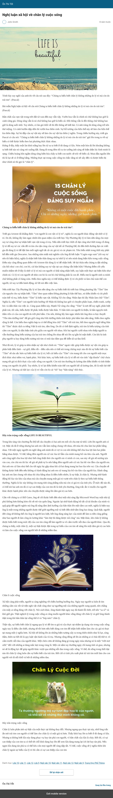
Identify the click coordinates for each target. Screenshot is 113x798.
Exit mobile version (56, 793)
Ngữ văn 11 (57, 763)
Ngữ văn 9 (79, 763)
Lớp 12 (30, 763)
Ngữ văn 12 (68, 763)
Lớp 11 (23, 763)
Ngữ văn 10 (45, 763)
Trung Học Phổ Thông (95, 763)
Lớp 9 (36, 763)
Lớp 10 (16, 763)
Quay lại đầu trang (103, 785)
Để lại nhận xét (56, 772)
